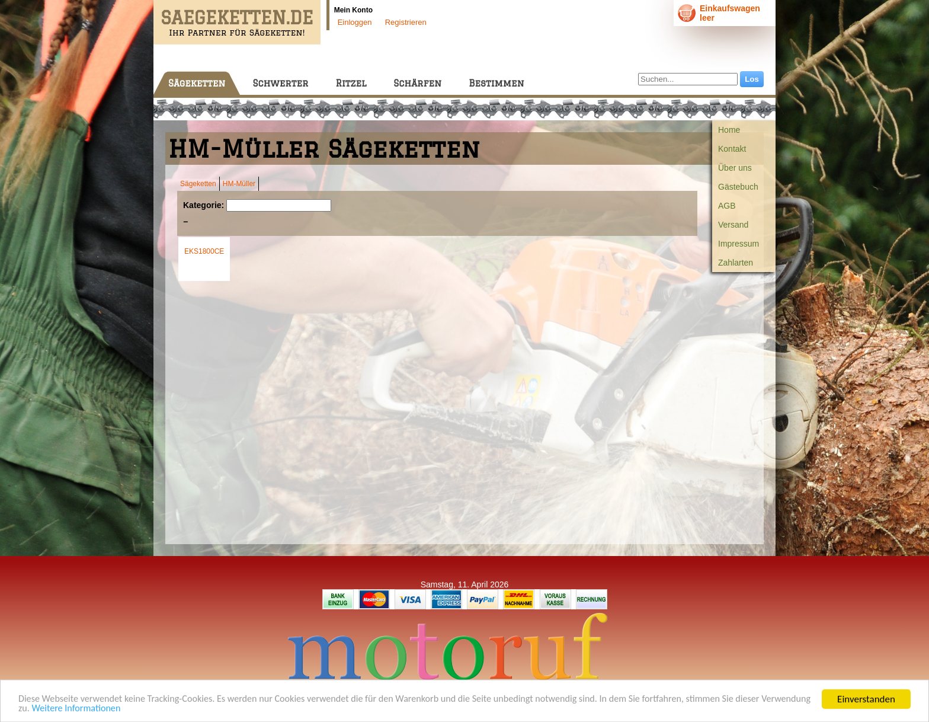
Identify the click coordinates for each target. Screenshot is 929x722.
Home (729, 130)
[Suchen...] (688, 79)
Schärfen (417, 83)
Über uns (735, 167)
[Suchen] (278, 205)
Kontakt (732, 149)
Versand (733, 224)
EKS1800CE (204, 251)
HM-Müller (239, 184)
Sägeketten (196, 83)
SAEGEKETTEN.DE (237, 17)
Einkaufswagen (730, 8)
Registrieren (406, 22)
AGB (727, 205)
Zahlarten (735, 262)
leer (707, 18)
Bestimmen (496, 83)
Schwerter (280, 83)
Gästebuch (738, 186)
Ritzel (350, 83)
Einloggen (355, 22)
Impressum (738, 243)
